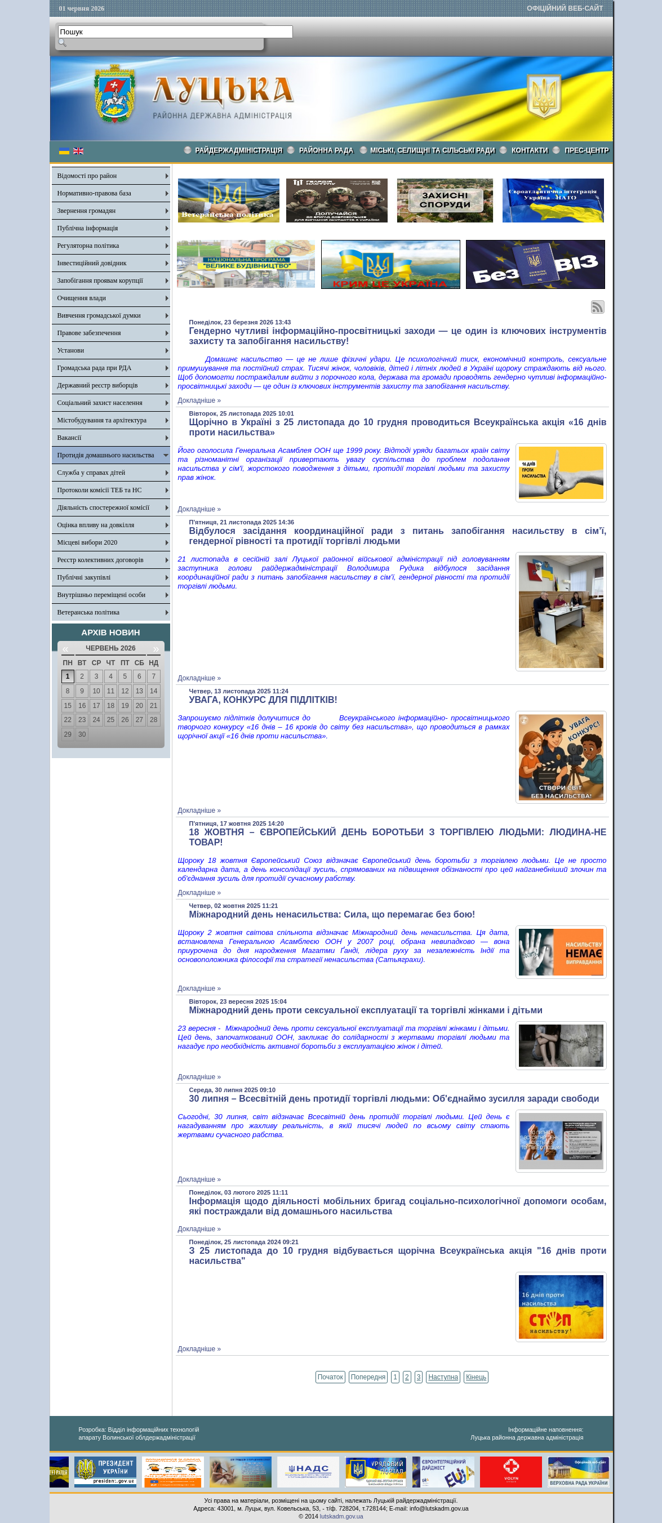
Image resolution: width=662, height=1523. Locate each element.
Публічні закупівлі (84, 577)
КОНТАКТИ (530, 150)
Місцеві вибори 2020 (87, 542)
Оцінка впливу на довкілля (96, 525)
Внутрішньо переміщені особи (101, 595)
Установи (71, 350)
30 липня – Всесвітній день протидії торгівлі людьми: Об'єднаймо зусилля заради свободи (394, 1098)
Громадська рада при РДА (94, 368)
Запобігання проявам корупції (100, 280)
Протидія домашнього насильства (105, 455)
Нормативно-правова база (94, 193)
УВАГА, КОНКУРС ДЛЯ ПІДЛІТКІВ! (263, 700)
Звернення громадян (86, 211)
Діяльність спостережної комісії (103, 507)
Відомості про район (87, 176)
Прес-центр (586, 150)
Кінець (476, 1377)
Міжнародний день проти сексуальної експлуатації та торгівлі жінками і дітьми (366, 1010)
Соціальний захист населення (100, 403)
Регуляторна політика (88, 246)
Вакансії (69, 438)
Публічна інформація (87, 228)
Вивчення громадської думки (99, 315)
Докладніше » (199, 400)
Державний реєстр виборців (97, 385)
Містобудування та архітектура (102, 420)
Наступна (443, 1377)
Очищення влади (81, 298)
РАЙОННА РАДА (326, 150)
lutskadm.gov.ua (341, 1516)
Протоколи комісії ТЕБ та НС (99, 490)
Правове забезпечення (89, 333)
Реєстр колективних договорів (100, 560)
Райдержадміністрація (239, 150)
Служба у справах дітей (91, 473)
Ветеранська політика (88, 612)
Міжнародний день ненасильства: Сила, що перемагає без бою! (332, 914)
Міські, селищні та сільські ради (432, 150)
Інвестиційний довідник (92, 263)
